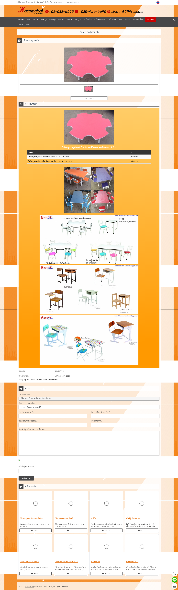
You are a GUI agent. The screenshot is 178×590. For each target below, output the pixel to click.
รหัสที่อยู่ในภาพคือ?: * (26, 466)
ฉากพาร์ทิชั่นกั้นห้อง (138, 19)
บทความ (20, 24)
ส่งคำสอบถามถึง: (24, 394)
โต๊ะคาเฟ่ (69, 19)
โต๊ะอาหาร (21, 19)
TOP (174, 586)
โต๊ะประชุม (52, 19)
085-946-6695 (72, 2)
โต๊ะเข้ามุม (44, 19)
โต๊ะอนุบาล (78, 19)
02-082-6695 (59, 2)
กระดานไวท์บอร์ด (124, 19)
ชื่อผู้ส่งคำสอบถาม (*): (26, 412)
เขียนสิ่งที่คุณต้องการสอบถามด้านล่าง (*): (33, 429)
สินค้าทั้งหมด (150, 19)
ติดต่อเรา (28, 24)
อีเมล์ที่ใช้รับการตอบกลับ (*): (101, 412)
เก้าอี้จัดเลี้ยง (87, 19)
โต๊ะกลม (35, 19)
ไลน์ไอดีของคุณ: (96, 421)
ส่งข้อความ (26, 478)
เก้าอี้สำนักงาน (112, 19)
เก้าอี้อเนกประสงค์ (99, 19)
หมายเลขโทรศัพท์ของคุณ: (28, 421)
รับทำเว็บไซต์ (29, 587)
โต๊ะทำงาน (61, 19)
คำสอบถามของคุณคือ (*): (27, 403)
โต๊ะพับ (29, 19)
